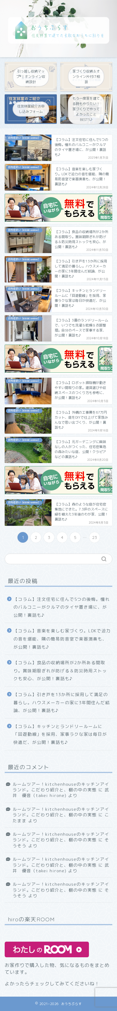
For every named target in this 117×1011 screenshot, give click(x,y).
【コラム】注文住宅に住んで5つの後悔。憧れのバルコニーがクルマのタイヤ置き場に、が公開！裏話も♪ (61, 607)
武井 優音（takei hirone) (60, 792)
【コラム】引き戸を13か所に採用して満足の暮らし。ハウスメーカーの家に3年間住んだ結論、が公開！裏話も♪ (61, 702)
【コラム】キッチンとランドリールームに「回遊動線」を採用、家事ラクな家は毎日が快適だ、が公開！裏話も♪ (60, 734)
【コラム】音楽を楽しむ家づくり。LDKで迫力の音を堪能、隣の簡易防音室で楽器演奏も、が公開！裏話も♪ (62, 639)
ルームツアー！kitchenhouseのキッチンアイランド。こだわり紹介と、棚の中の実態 (60, 787)
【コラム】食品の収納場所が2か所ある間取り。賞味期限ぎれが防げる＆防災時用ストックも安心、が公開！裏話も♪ (60, 670)
